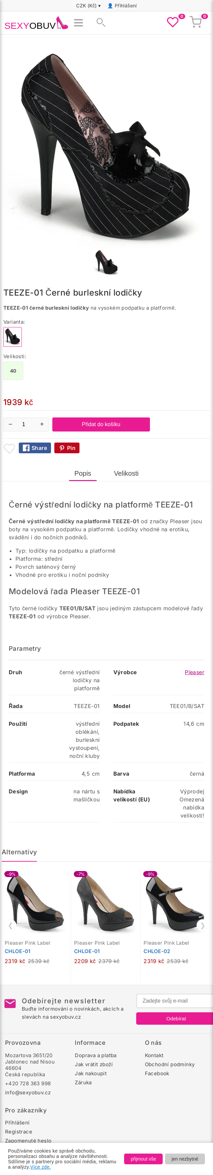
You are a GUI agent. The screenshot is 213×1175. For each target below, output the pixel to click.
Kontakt (154, 1055)
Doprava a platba (95, 1055)
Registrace (18, 1131)
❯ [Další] (203, 925)
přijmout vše (143, 1159)
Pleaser (194, 672)
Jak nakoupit (91, 1073)
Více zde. (40, 1167)
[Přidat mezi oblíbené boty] (9, 449)
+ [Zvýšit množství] (42, 424)
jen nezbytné (185, 1159)
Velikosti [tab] (126, 473)
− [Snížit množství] (10, 424)
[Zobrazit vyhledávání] (99, 23)
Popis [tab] (82, 473)
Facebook (157, 1073)
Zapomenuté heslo (28, 1141)
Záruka (83, 1082)
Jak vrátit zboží (94, 1064)
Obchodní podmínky (170, 1064)
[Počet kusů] (26, 424)
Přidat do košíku (101, 424)
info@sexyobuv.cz (28, 1092)
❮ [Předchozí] (10, 925)
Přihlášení (126, 5)
